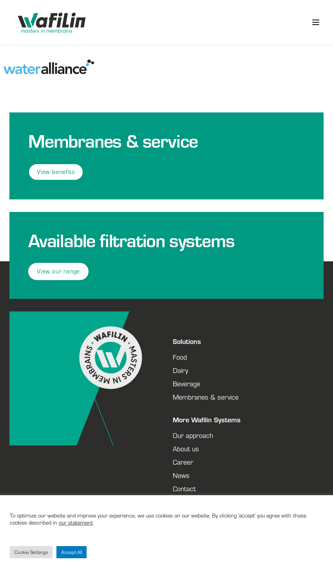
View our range (58, 271)
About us (186, 448)
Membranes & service (206, 397)
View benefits (56, 171)
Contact (184, 488)
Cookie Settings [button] (31, 552)
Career (183, 462)
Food (180, 357)
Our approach (193, 435)
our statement (76, 522)
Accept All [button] (71, 552)
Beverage (186, 383)
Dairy (180, 370)
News (181, 475)
